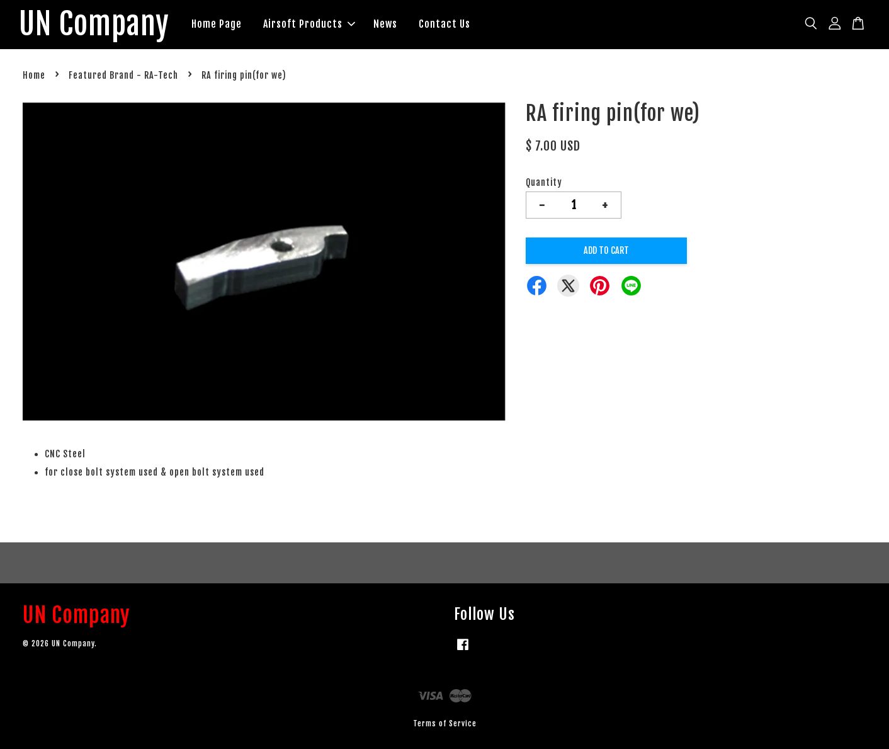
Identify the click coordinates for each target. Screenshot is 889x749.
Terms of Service (445, 723)
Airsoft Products (309, 24)
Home (34, 75)
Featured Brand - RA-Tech (123, 75)
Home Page (216, 24)
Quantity (544, 182)
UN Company (94, 24)
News (385, 24)
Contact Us (444, 24)
